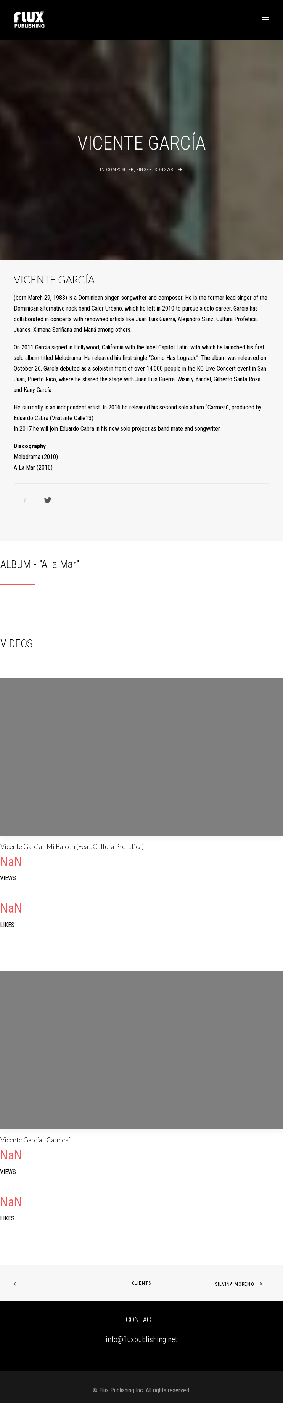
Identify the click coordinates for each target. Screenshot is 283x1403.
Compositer (120, 169)
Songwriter (169, 169)
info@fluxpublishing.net (141, 1339)
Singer (144, 169)
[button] (265, 20)
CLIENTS (141, 1283)
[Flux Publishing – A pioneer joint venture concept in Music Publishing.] (29, 19)
